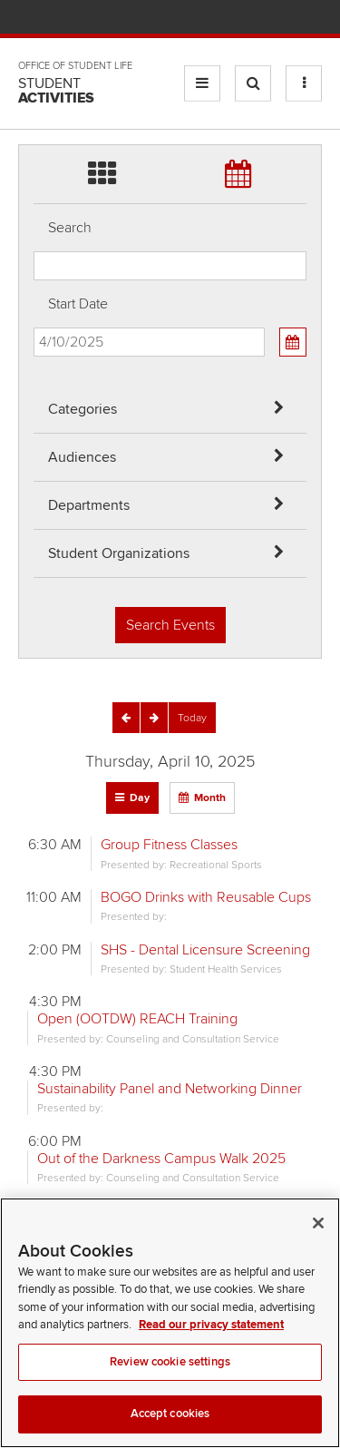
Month (210, 798)
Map (231, 18)
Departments (89, 505)
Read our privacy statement (211, 1340)
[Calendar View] (292, 342)
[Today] (192, 717)
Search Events (170, 625)
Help (178, 18)
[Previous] (126, 717)
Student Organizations (118, 553)
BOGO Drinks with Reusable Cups (206, 897)
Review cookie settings (170, 1377)
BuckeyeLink (204, 18)
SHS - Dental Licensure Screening (205, 950)
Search (70, 228)
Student (56, 90)
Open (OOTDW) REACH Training (137, 1019)
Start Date (78, 304)
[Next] (154, 717)
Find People (258, 18)
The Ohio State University (54, 19)
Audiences (82, 457)
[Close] (318, 1238)
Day (140, 798)
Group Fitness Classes (169, 845)
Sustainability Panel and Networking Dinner (169, 1089)
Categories (82, 409)
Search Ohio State (311, 18)
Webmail (285, 18)
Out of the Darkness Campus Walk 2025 (161, 1159)
